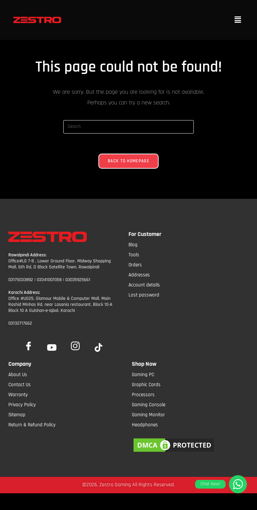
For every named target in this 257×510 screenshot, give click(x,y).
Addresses (139, 275)
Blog (133, 245)
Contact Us (19, 384)
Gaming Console (148, 405)
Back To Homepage (128, 161)
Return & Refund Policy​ (32, 425)
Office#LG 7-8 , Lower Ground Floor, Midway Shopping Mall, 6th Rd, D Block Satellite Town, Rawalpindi (59, 264)
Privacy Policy (22, 405)
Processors (143, 395)
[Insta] (75, 345)
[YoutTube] (51, 348)
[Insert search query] (128, 127)
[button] (238, 19)
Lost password (143, 295)
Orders (135, 265)
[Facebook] (28, 345)
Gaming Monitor (148, 415)
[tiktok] (98, 348)
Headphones (145, 425)
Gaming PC (143, 374)
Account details (144, 285)
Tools (133, 255)
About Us (17, 374)
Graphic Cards (146, 384)
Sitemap (16, 415)
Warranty (18, 395)
